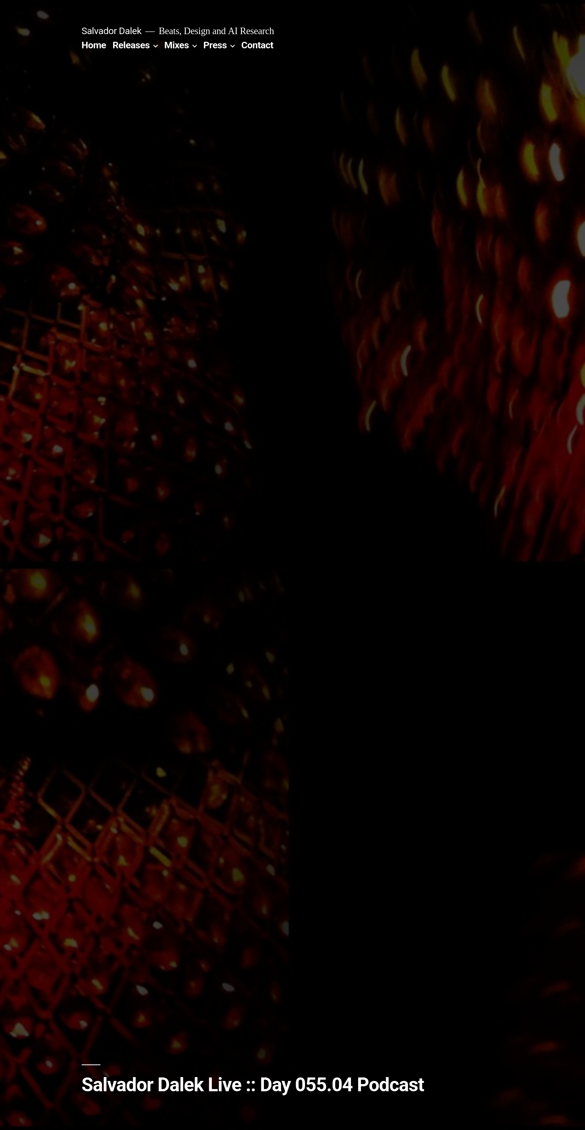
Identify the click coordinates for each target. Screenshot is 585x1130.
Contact (257, 45)
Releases (131, 45)
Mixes (176, 45)
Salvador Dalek (112, 30)
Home (94, 45)
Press (215, 45)
